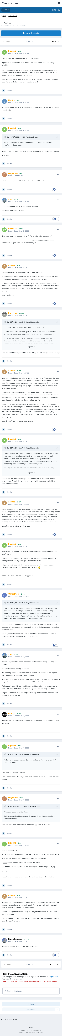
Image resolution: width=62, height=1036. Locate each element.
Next (54, 41)
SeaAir (32, 137)
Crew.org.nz (10, 3)
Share (31, 1004)
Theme (31, 1027)
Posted (18, 53)
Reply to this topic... (13, 991)
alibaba (32, 322)
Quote (9, 90)
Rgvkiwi (7, 23)
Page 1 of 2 (30, 41)
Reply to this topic (31, 33)
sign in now (54, 977)
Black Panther (15, 939)
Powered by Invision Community (31, 1032)
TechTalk (22, 25)
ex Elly (32, 754)
